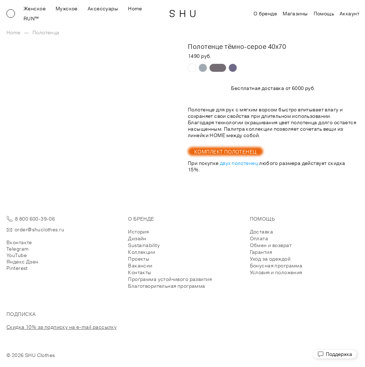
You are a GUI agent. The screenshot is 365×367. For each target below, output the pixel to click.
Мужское (67, 8)
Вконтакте (19, 242)
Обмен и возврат (271, 245)
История (138, 231)
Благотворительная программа (166, 286)
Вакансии (140, 265)
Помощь (324, 13)
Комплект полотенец (225, 152)
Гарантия (261, 252)
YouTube (16, 255)
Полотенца (46, 32)
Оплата (259, 238)
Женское (35, 8)
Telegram (17, 249)
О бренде (265, 13)
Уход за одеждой (270, 259)
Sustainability (144, 245)
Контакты (139, 272)
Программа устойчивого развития (170, 279)
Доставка (261, 231)
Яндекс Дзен (22, 261)
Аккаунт (349, 13)
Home (135, 8)
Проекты (138, 259)
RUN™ (31, 18)
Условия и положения (276, 272)
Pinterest (17, 268)
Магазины (295, 13)
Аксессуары (103, 8)
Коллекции (141, 252)
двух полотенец (239, 163)
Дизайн (137, 238)
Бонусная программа (276, 265)
